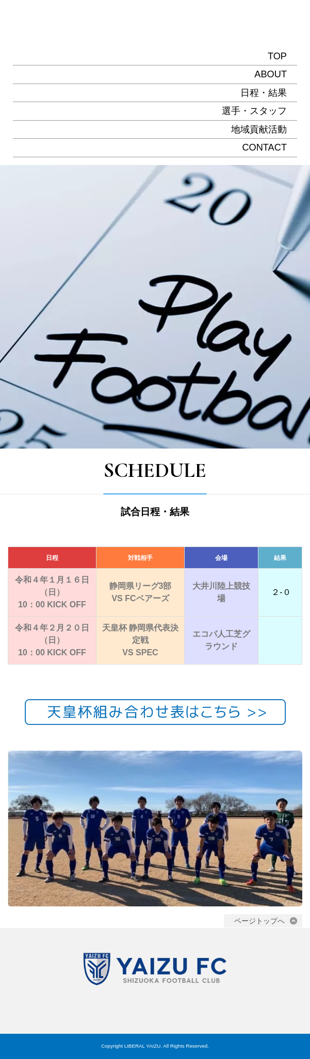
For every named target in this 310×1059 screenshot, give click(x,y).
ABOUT (270, 74)
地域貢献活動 (259, 129)
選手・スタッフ (254, 111)
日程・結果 (263, 93)
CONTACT (264, 147)
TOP (277, 56)
